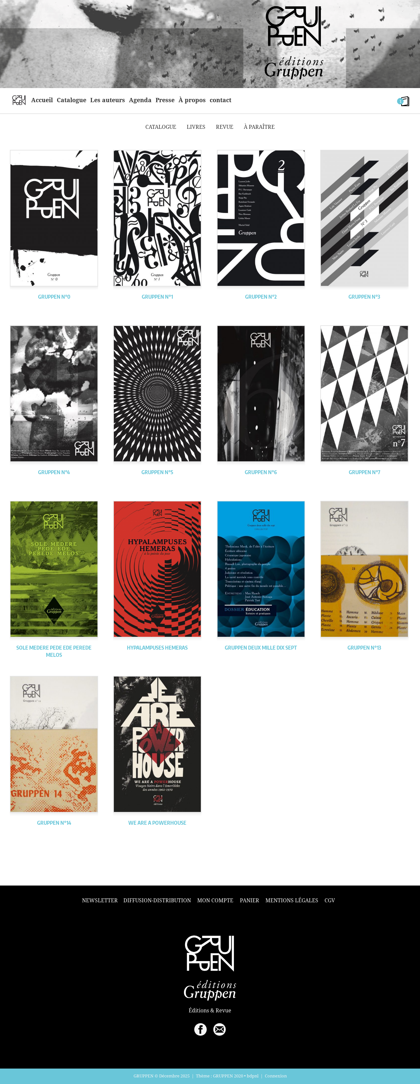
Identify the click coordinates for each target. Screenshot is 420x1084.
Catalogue (71, 100)
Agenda (140, 100)
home (18, 100)
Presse (165, 100)
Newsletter (100, 900)
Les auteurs (107, 100)
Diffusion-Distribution (157, 900)
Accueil (42, 100)
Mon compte (215, 900)
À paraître (259, 126)
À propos (192, 100)
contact (220, 100)
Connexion (276, 1076)
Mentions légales (291, 900)
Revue (224, 126)
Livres (196, 126)
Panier (249, 900)
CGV (330, 900)
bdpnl (253, 1076)
